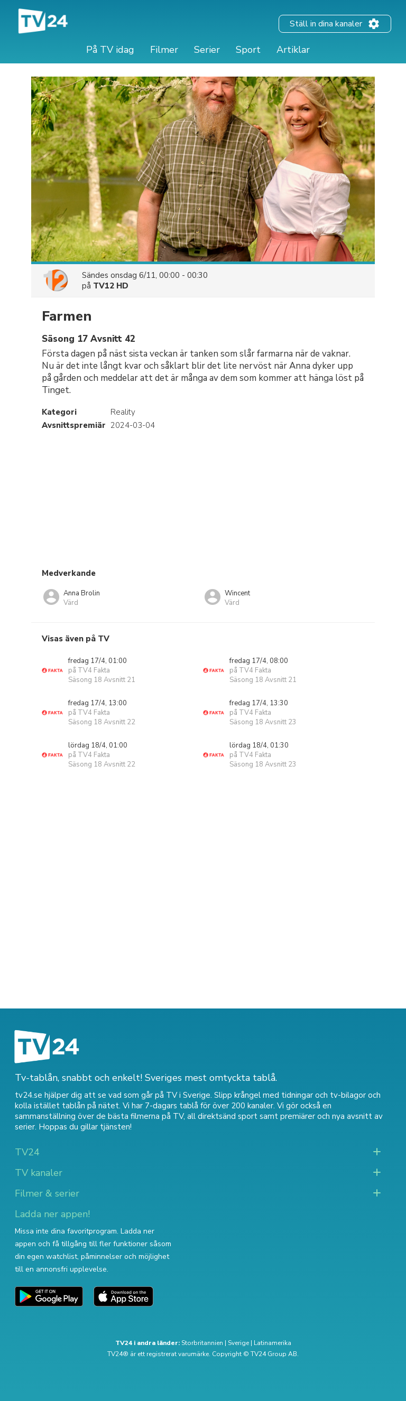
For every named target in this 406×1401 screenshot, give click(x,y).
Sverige (238, 1343)
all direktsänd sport (222, 1116)
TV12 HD (110, 286)
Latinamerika (272, 1343)
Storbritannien (202, 1343)
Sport (248, 49)
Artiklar (293, 49)
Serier (207, 49)
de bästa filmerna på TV (139, 1116)
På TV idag (110, 49)
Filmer (164, 49)
